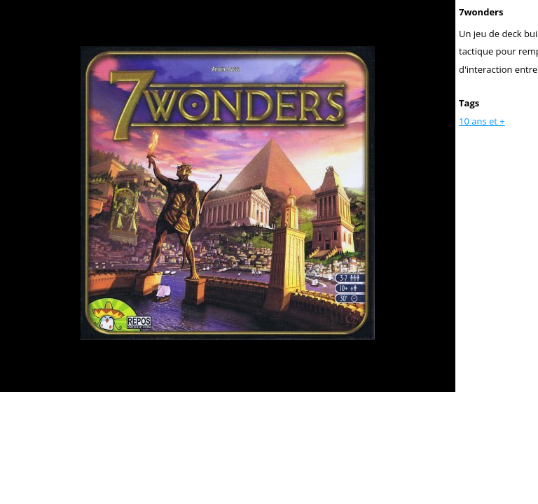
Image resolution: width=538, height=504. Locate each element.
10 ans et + (482, 121)
